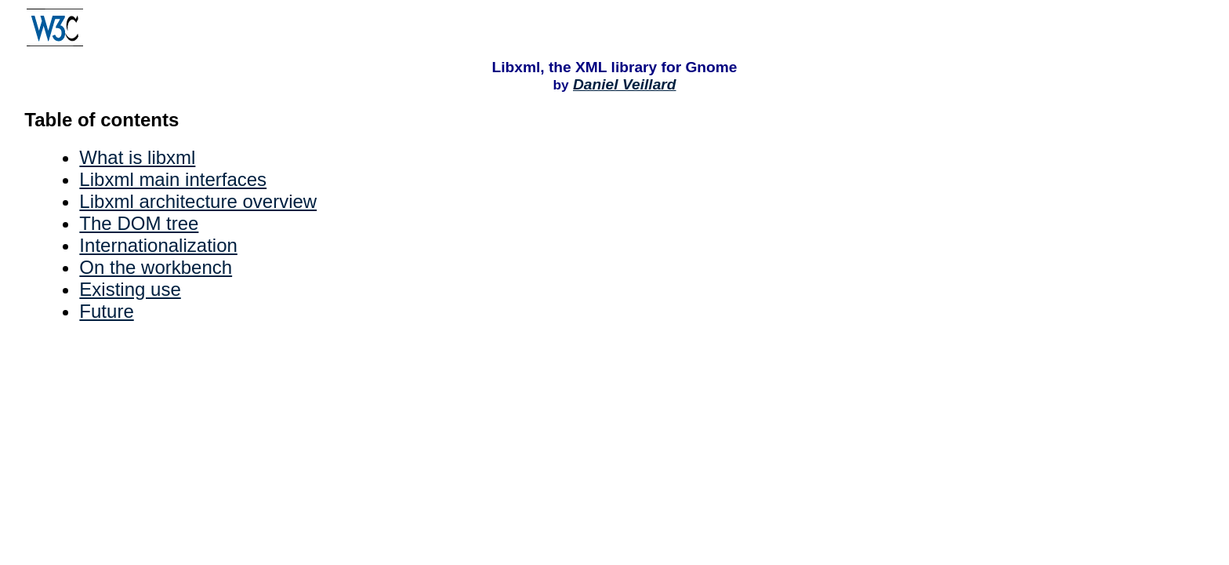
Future (106, 311)
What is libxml (137, 157)
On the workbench (155, 267)
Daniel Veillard (624, 84)
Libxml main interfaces (172, 179)
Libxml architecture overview (198, 201)
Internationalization (158, 245)
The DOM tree (138, 223)
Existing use (129, 289)
